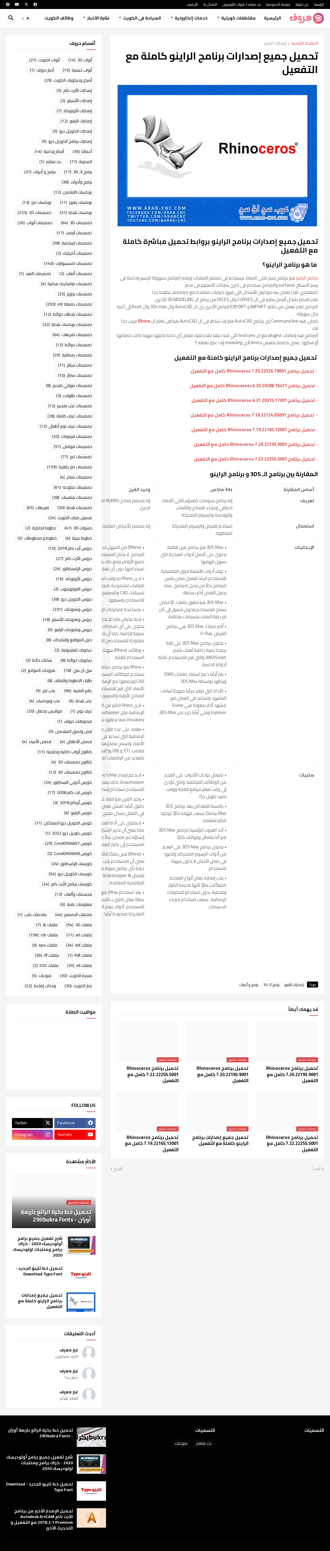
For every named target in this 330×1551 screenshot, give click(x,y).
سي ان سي (78, 670)
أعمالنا (82, 151)
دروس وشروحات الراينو (70, 630)
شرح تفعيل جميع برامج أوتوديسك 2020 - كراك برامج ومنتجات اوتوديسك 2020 (37, 1247)
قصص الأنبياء (36, 741)
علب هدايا (80, 701)
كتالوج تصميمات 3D (70, 772)
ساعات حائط (39, 660)
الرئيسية (319, 4)
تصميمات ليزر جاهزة (69, 467)
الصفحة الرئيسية (304, 43)
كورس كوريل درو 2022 (68, 833)
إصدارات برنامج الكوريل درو (67, 141)
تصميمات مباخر (76, 477)
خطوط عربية (78, 538)
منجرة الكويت (76, 975)
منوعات (41, 975)
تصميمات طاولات (74, 395)
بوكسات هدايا (76, 212)
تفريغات (38, 507)
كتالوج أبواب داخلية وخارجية (65, 752)
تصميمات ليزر (76, 457)
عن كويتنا (302, 4)
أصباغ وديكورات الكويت (68, 80)
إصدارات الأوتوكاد (74, 111)
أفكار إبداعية (49, 151)
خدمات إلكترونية (191, 18)
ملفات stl (79, 965)
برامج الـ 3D (271, 985)
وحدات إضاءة (40, 986)
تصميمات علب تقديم (70, 406)
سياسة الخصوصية (278, 4)
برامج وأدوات (77, 182)
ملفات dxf (79, 945)
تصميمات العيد (35, 273)
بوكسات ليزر (36, 202)
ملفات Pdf (80, 955)
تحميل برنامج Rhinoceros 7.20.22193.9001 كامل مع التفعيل (254, 444)
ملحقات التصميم (73, 914)
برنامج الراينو (307, 278)
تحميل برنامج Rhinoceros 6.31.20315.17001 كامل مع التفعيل (253, 400)
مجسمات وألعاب (73, 894)
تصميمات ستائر (75, 365)
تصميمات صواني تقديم (69, 385)
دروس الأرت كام (74, 558)
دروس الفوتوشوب (73, 589)
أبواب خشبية (77, 70)
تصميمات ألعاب (75, 273)
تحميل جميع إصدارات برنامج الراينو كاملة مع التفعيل (220, 1140)
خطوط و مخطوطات (37, 538)
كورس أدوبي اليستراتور (68, 782)
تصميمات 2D (34, 212)
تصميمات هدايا (75, 507)
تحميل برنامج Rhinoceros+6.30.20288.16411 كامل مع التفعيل (252, 385)
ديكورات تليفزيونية (73, 650)
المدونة (81, 161)
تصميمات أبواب (35, 223)
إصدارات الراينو (275, 43)
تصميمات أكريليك (74, 253)
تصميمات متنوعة (73, 487)
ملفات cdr (43, 935)
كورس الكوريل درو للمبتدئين (63, 823)
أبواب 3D (80, 60)
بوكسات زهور (76, 202)
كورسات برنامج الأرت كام (67, 884)
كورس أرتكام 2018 (72, 802)
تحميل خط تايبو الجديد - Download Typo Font (39, 1271)
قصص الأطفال (76, 741)
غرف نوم (81, 711)
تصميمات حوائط (74, 345)
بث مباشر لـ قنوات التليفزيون (241, 4)
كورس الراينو (78, 813)
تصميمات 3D (76, 223)
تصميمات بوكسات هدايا (67, 324)
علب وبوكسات (44, 701)
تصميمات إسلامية (72, 243)
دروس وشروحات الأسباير (67, 619)
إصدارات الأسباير (76, 100)
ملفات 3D (79, 925)
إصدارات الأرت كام (74, 90)
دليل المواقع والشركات (69, 640)
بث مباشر (50, 161)
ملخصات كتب (32, 914)
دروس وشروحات (72, 609)
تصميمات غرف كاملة (69, 416)
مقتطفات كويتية (238, 18)
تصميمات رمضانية (72, 355)
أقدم (118, 1169)
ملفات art (79, 935)
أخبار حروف (42, 70)
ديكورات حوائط (76, 660)
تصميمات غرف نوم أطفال (66, 426)
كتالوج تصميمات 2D (71, 762)
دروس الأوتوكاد (74, 579)
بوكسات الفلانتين (73, 192)
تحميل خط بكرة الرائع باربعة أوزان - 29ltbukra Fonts (40, 1433)
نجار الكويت (78, 986)
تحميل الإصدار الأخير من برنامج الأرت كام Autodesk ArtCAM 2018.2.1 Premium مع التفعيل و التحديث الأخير (41, 1519)
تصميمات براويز (75, 294)
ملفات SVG (46, 965)
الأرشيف (192, 4)
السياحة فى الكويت (142, 18)
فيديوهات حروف (74, 721)
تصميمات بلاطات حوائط (68, 314)
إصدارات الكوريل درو (72, 131)
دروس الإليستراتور (72, 568)
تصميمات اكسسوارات (68, 263)
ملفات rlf (47, 955)
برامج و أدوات (249, 985)
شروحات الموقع (38, 670)
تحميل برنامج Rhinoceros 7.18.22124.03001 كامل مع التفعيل (252, 415)
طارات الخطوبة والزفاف (69, 680)
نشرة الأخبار (98, 18)
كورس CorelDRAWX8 (69, 853)
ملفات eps (44, 945)
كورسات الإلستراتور (71, 864)
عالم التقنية (78, 691)
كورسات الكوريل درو (70, 874)
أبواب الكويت (44, 60)
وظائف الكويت (58, 18)
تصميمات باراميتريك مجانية (66, 284)
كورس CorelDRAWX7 (68, 843)
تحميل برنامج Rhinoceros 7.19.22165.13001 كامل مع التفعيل (253, 429)
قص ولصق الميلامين (70, 731)
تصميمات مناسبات (72, 497)
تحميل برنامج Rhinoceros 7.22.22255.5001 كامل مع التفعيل (254, 459)
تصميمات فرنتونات (72, 436)
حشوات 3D (78, 528)
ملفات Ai (47, 925)
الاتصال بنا (210, 4)
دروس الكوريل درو (72, 599)
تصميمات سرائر (75, 375)
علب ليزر (46, 691)
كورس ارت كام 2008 (70, 792)
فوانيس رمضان (44, 711)
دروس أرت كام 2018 (70, 548)
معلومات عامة (76, 904)
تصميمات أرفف (74, 233)
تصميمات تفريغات (72, 334)
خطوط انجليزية (40, 528)
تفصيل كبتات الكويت (70, 518)
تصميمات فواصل (73, 446)
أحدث (316, 1169)
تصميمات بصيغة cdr (69, 304)
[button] (26, 18)
